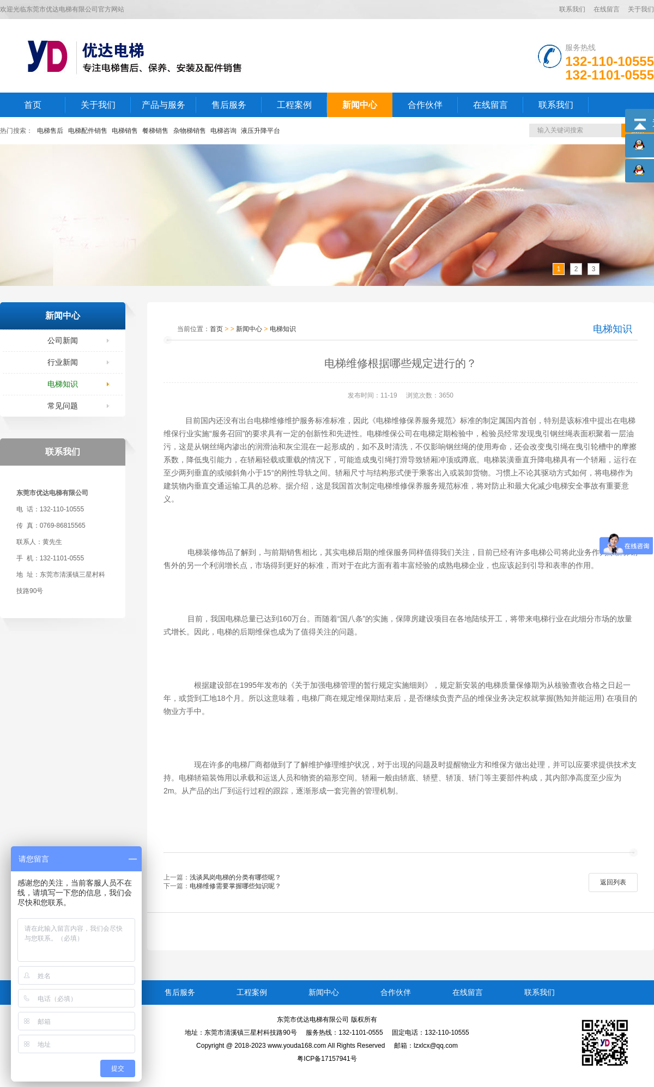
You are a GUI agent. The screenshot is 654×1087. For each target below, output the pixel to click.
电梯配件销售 (87, 131)
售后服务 (228, 104)
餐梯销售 (155, 131)
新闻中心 (359, 104)
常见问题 (62, 405)
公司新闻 (62, 340)
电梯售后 (50, 131)
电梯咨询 (223, 131)
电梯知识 (62, 384)
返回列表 (613, 882)
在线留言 (607, 9)
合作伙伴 (425, 104)
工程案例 (294, 104)
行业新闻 (62, 362)
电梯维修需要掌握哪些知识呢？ (235, 886)
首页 (32, 104)
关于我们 (641, 9)
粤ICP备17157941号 (326, 1058)
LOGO (143, 56)
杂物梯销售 (189, 131)
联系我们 (572, 9)
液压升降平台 (260, 131)
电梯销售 (125, 131)
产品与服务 (163, 104)
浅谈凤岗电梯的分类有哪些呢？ (235, 877)
